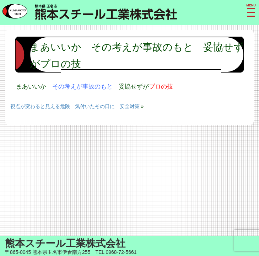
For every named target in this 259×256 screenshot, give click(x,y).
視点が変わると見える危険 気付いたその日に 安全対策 (75, 106)
